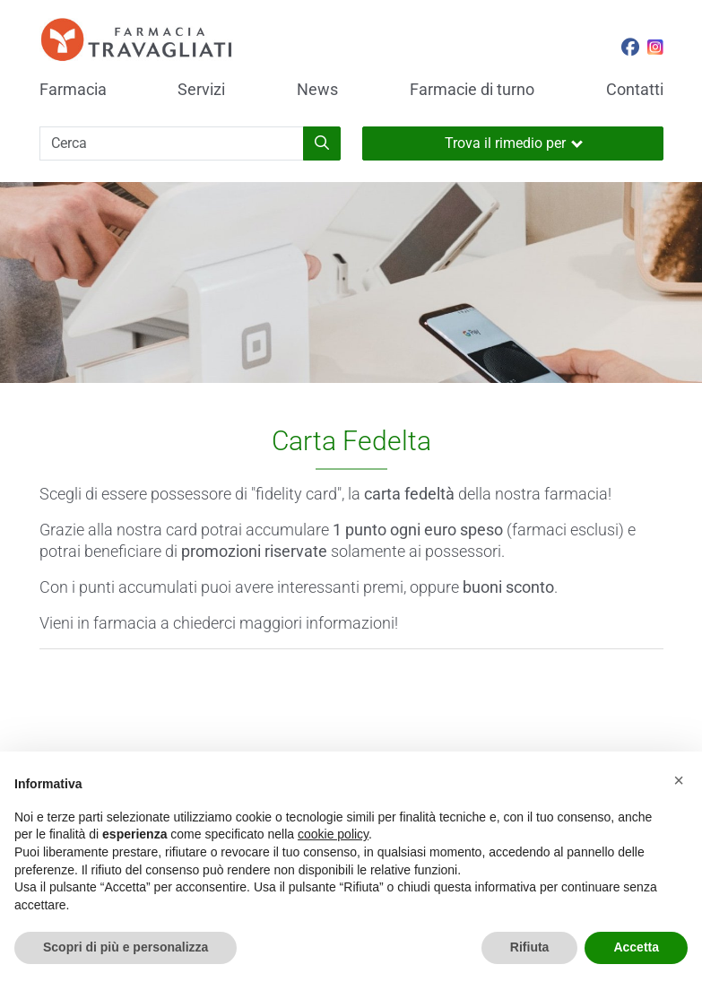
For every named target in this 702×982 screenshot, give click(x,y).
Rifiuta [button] (530, 947)
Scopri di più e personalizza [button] (125, 947)
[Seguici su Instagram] (655, 49)
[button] (678, 780)
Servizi (201, 90)
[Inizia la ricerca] (322, 143)
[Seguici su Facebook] (630, 49)
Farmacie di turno (472, 90)
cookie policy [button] (333, 834)
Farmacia (73, 90)
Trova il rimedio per (514, 143)
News (317, 90)
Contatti (634, 90)
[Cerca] (171, 143)
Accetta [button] (636, 947)
